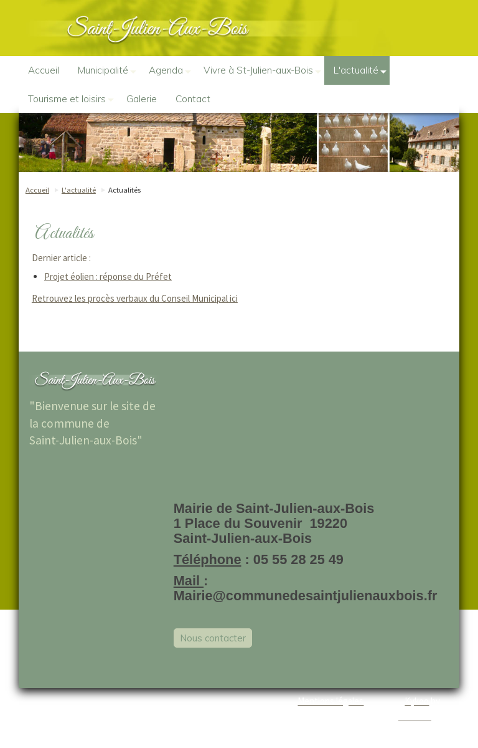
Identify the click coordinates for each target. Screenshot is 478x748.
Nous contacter (213, 638)
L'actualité (360, 70)
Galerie (141, 99)
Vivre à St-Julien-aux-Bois (262, 70)
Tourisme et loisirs (71, 99)
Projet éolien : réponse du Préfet (108, 276)
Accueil (43, 70)
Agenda (170, 70)
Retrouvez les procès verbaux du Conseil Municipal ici (135, 298)
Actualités (124, 189)
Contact (193, 99)
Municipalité (107, 70)
